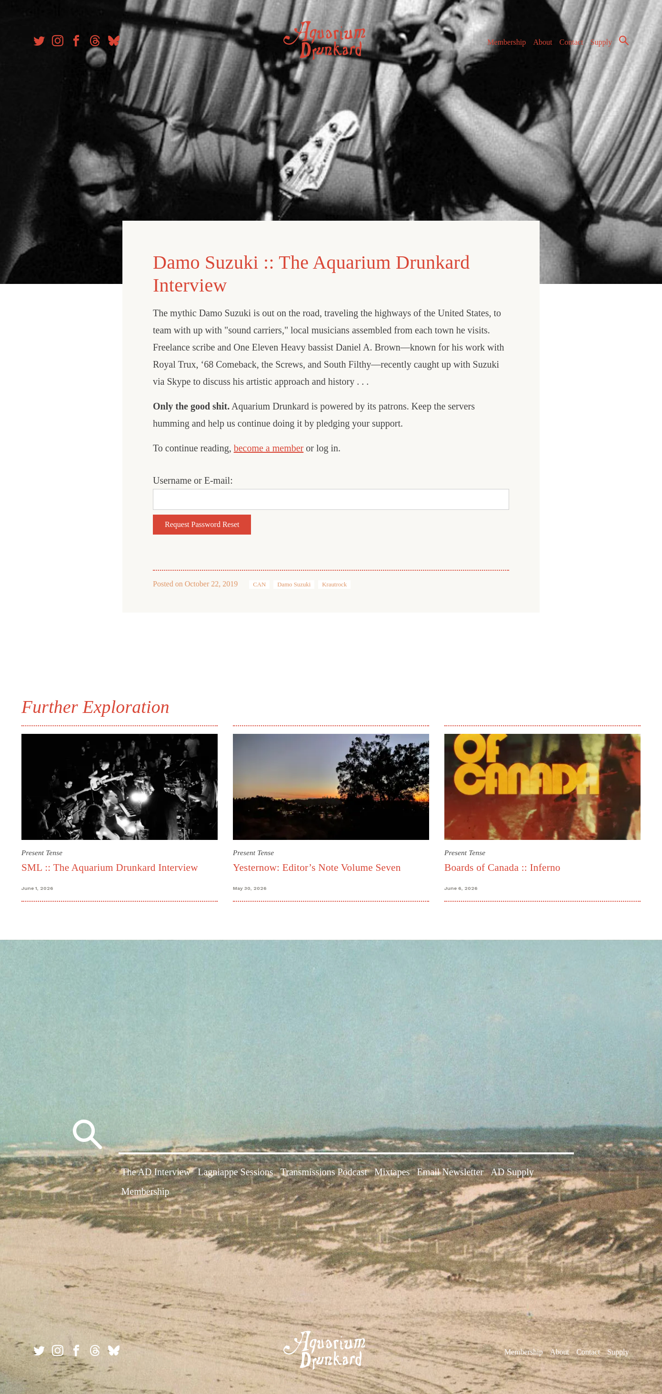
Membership (506, 42)
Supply (601, 42)
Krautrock (334, 584)
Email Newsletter (450, 1172)
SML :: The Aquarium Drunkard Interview (109, 867)
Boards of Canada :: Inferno (502, 867)
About (542, 42)
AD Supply (512, 1172)
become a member (269, 448)
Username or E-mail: (193, 480)
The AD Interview (156, 1172)
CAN (259, 584)
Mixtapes (392, 1172)
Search (624, 40)
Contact (571, 42)
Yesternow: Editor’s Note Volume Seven (317, 867)
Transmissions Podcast (324, 1172)
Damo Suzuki (294, 584)
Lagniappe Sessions (235, 1172)
